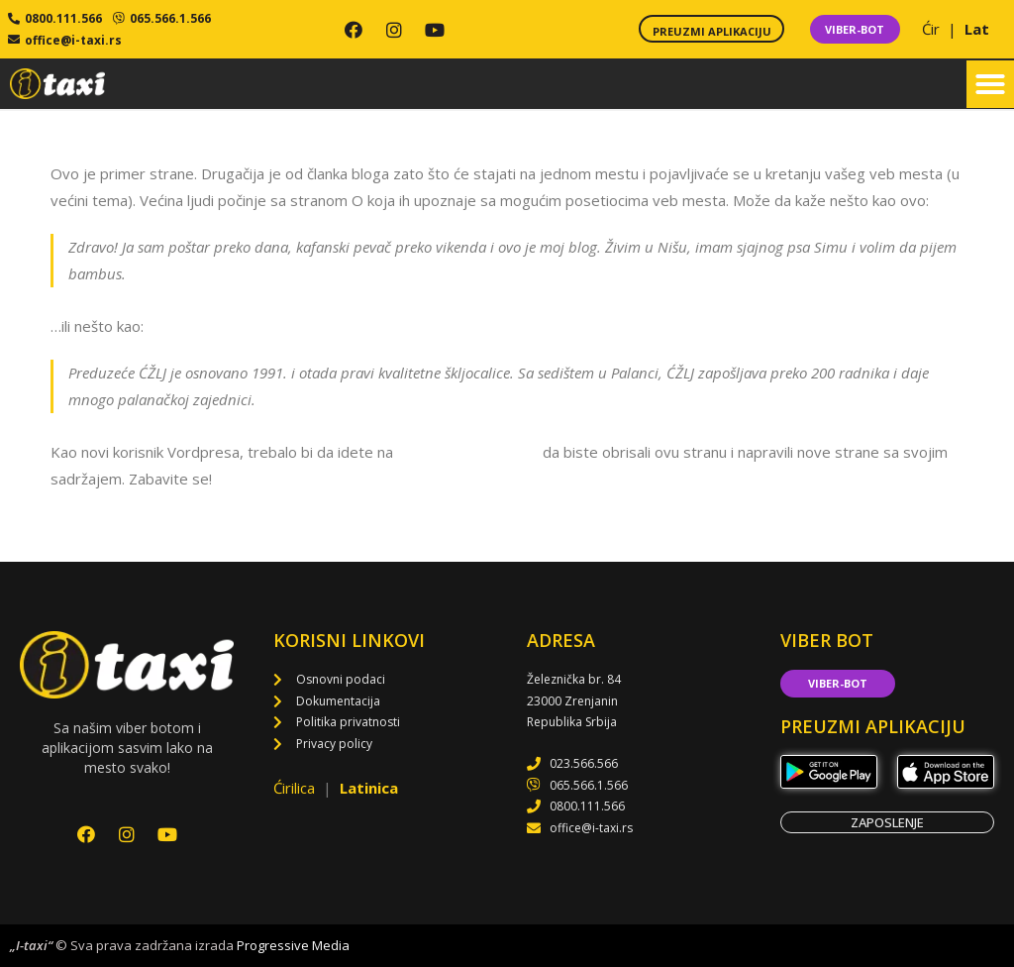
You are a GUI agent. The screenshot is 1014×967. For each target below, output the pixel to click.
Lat (976, 29)
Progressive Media (293, 945)
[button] (990, 84)
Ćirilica (296, 788)
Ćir (933, 29)
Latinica (369, 788)
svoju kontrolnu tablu (468, 452)
